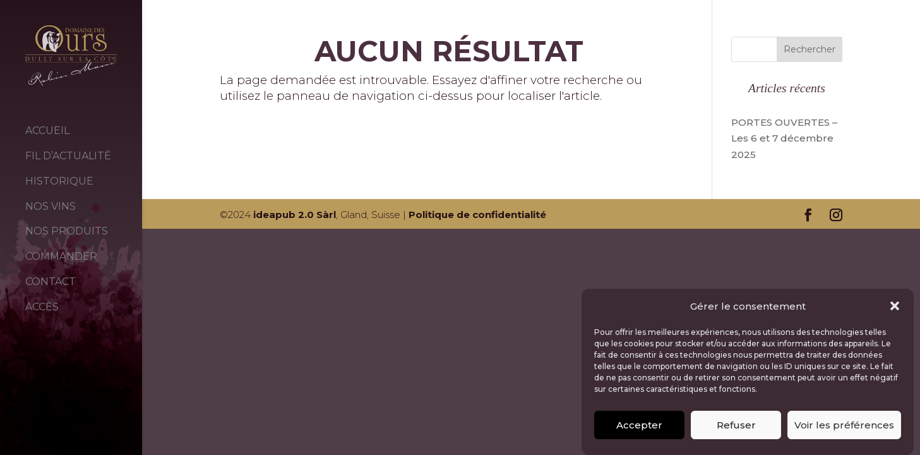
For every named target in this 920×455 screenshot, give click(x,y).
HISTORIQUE (59, 181)
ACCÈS (42, 307)
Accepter (639, 429)
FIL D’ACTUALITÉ (68, 156)
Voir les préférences (844, 429)
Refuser (736, 429)
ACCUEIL (47, 130)
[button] (894, 311)
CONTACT (50, 282)
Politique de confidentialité (477, 215)
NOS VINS (50, 206)
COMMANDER (61, 256)
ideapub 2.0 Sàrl (294, 215)
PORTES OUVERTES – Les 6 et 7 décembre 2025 (784, 138)
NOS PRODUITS (66, 231)
